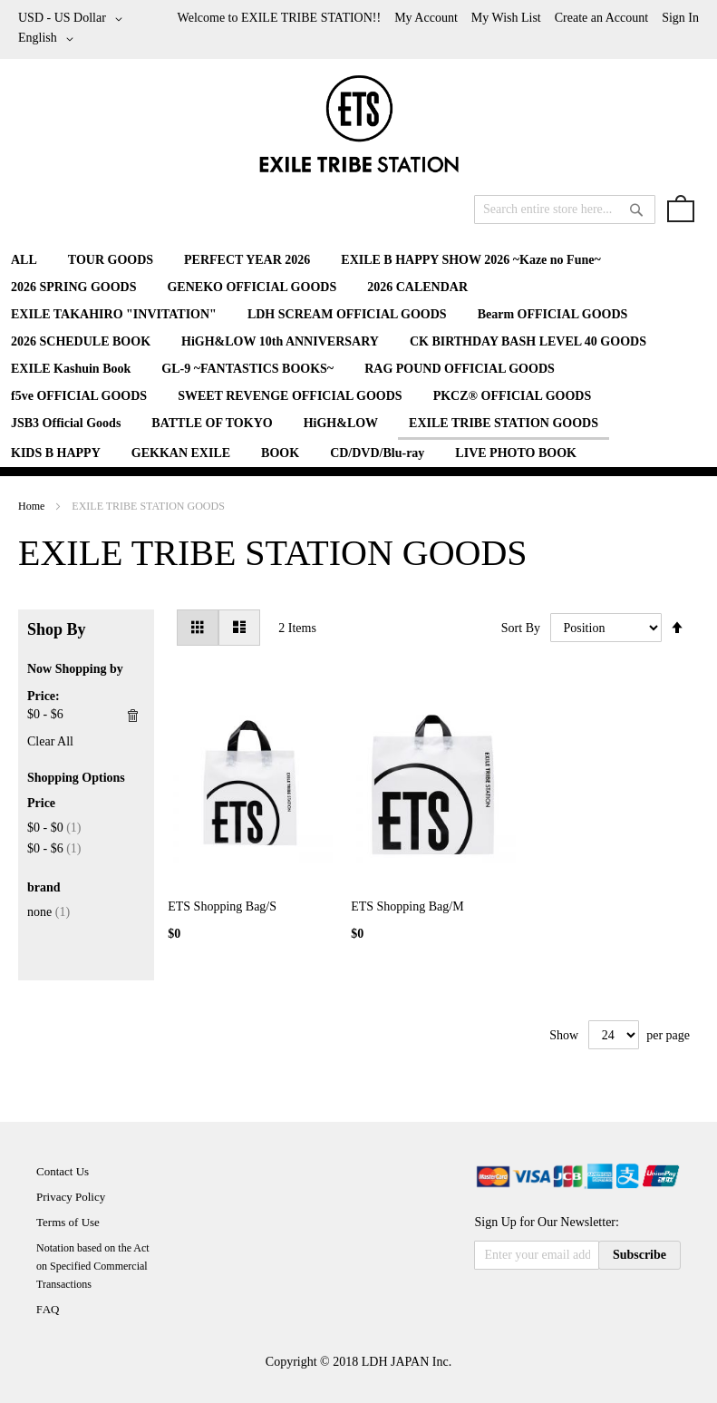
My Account (426, 17)
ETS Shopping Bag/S (222, 906)
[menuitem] (24, 260)
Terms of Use (68, 1222)
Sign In (680, 17)
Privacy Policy (70, 1196)
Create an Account (601, 17)
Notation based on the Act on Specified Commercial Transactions (93, 1266)
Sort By (520, 628)
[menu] (358, 357)
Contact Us (62, 1171)
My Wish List (506, 17)
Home (32, 506)
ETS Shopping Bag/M (407, 906)
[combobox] (564, 209)
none (48, 912)
